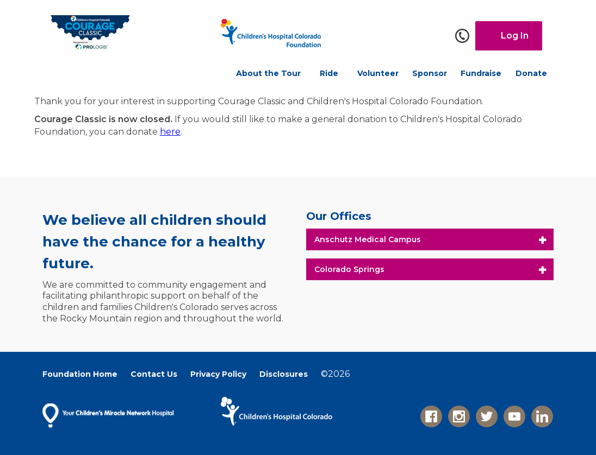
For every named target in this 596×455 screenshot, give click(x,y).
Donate (531, 73)
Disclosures (283, 374)
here (170, 132)
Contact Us (154, 374)
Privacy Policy (218, 374)
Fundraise (481, 73)
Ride (329, 73)
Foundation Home (79, 374)
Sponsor (429, 73)
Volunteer (378, 73)
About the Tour (268, 73)
